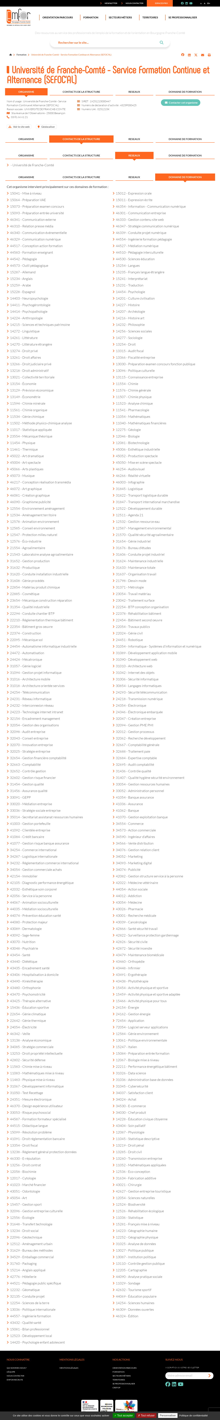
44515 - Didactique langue (27, 1125)
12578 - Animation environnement (33, 521)
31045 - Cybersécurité (130, 1086)
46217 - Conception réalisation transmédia (39, 482)
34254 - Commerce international (32, 850)
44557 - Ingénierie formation (29, 1316)
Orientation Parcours (57, 17)
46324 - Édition (125, 1316)
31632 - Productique (23, 567)
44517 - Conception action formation (35, 246)
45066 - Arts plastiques (25, 469)
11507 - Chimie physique (132, 397)
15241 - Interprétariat (130, 279)
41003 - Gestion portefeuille (28, 823)
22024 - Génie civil (128, 633)
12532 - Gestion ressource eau (136, 521)
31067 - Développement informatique (35, 1086)
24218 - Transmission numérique (138, 699)
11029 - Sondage (126, 1283)
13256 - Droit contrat (24, 1165)
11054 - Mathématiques (131, 416)
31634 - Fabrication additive (134, 1178)
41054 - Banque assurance (133, 797)
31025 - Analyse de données (134, 1244)
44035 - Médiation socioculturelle (32, 909)
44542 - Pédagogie (22, 259)
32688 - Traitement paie (131, 751)
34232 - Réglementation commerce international (43, 863)
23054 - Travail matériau (132, 594)
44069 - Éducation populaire (135, 1296)
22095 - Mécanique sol (25, 640)
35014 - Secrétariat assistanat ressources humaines (45, 817)
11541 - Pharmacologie (131, 410)
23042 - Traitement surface (134, 600)
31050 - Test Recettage (25, 1093)
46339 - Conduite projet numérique (139, 233)
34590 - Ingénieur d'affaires (134, 837)
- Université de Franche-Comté (30, 165)
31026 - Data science (129, 1073)
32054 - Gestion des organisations (33, 725)
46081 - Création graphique (28, 495)
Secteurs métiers (122, 1376)
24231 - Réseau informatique (29, 699)
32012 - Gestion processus (133, 732)
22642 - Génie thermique (26, 1020)
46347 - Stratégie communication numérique (146, 226)
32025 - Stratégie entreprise (28, 751)
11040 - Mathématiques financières (139, 423)
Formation (90, 17)
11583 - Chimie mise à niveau (29, 1066)
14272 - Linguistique (23, 331)
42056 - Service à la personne (29, 896)
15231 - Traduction (128, 285)
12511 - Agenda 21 (128, 515)
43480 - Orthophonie (24, 988)
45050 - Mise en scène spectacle (137, 462)
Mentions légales (69, 1368)
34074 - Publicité (126, 869)
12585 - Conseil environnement (31, 528)
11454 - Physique (21, 443)
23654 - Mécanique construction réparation (39, 600)
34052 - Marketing (128, 856)
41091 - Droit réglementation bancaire (36, 1139)
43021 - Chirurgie (127, 1185)
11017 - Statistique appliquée (29, 430)
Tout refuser (146, 1415)
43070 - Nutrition (21, 942)
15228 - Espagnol (21, 292)
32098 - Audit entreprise (26, 732)
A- (201, 3)
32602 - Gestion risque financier (31, 778)
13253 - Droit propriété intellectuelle (35, 1053)
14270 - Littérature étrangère (29, 344)
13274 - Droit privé (22, 351)
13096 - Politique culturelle (134, 370)
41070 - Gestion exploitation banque (140, 817)
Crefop (116, 1387)
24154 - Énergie (126, 1007)
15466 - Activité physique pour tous (140, 1001)
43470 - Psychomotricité (26, 994)
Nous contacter (132, 3)
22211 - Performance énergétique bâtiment (145, 1066)
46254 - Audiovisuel (129, 469)
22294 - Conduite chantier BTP (30, 613)
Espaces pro (159, 3)
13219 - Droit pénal (128, 1145)
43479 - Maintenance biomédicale (138, 955)
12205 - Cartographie (130, 1270)
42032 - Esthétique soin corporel (32, 889)
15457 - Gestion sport (24, 1204)
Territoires (149, 17)
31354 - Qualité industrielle (28, 607)
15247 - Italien (125, 1047)
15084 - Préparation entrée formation (141, 1053)
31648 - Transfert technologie (29, 1224)
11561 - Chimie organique (27, 410)
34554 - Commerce (128, 823)
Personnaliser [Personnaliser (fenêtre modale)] (168, 1415)
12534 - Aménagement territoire (31, 515)
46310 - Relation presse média (30, 226)
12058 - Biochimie (21, 1171)
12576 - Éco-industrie (24, 541)
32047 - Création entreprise (134, 718)
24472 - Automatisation (25, 653)
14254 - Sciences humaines (133, 1303)
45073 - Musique (21, 475)
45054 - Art (17, 1198)
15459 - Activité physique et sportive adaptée (146, 994)
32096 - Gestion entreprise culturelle (35, 1211)
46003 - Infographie (128, 482)
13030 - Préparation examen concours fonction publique (154, 364)
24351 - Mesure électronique (29, 1099)
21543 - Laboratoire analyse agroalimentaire (40, 554)
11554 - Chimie (125, 384)
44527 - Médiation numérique (135, 246)
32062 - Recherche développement (139, 738)
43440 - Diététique (22, 961)
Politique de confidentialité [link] (193, 1415)
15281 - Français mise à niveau (136, 1224)
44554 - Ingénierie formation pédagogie (142, 239)
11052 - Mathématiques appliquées (139, 1165)
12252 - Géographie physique (135, 1237)
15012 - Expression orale (132, 193)
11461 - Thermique (22, 449)
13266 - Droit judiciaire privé (29, 364)
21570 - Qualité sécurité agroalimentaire (143, 535)
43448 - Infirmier (126, 968)
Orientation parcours (124, 1368)
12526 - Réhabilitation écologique (138, 1211)
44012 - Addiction (127, 896)
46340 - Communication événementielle (37, 233)
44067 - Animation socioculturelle (32, 902)
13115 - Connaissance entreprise (138, 377)
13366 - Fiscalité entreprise (134, 357)
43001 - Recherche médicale (134, 915)
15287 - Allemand (21, 272)
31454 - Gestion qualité (25, 784)
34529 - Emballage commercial (30, 1257)
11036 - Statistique (128, 1217)
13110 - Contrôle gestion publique (139, 1263)
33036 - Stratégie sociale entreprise (34, 810)
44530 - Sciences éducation (134, 259)
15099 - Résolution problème (29, 1132)
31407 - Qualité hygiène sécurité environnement (148, 778)
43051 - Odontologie (23, 1191)
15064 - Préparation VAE (26, 200)
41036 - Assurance (128, 804)
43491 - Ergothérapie (130, 974)
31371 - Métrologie (128, 587)
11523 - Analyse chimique (133, 403)
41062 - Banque (126, 810)
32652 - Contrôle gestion (26, 771)
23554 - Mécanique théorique (29, 436)
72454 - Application (128, 1020)
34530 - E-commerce (129, 1106)
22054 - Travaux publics (131, 627)
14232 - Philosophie (129, 324)
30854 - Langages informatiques (137, 686)
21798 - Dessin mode (129, 581)
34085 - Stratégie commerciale (30, 1047)
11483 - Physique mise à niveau (31, 1080)
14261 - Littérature (22, 338)
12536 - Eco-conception (131, 1171)
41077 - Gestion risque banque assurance (38, 843)
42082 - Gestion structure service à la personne (148, 876)
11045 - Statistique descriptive (136, 1139)
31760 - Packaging (22, 1263)
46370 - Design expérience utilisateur (35, 1106)
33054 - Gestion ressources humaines (141, 784)
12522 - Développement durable (137, 508)
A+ (208, 3)
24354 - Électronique (129, 705)
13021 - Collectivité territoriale (30, 377)
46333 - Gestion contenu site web (138, 219)
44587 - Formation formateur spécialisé (36, 1119)
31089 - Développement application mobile (145, 653)
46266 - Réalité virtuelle (131, 475)
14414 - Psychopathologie (27, 311)
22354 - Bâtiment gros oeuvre (30, 627)
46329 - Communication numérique (34, 239)
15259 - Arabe (19, 285)
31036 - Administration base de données (143, 1080)
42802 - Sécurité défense (26, 1060)
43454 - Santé (18, 955)
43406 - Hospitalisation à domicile (33, 974)
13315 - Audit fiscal (128, 351)
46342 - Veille (18, 1034)
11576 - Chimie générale (132, 390)
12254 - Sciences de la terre (28, 1303)
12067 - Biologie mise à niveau (136, 1060)
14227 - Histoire (126, 305)
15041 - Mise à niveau (24, 193)
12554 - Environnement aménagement (36, 508)
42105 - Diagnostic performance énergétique (40, 883)
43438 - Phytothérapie (130, 981)
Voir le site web (19, 126)
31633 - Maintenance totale (134, 567)
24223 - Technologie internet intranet (35, 712)
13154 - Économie (21, 384)
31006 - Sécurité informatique (135, 679)
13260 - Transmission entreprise (137, 1158)
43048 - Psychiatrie (22, 948)
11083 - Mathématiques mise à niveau (35, 1073)
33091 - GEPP (19, 797)
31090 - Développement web (135, 659)
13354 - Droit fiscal (22, 1145)
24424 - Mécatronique (24, 659)
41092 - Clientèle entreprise (28, 830)
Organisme (26, 91)
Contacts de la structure (81, 91)
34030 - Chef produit (129, 1112)
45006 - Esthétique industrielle (136, 449)
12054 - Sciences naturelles (134, 1198)
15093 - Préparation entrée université (35, 213)
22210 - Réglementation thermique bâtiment (40, 620)
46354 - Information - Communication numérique (149, 206)
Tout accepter (123, 1415)
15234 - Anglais (20, 279)
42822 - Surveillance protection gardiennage (146, 935)
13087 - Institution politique (134, 1257)
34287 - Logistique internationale (32, 856)
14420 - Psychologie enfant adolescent (36, 1342)
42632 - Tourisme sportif (132, 1290)
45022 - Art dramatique (25, 456)
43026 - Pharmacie (128, 909)
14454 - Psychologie (129, 292)
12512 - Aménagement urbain (29, 1244)
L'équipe (11, 1372)
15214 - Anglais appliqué (26, 1270)
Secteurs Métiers (119, 17)
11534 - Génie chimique (25, 416)
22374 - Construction (24, 633)
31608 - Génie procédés (25, 581)
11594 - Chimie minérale (26, 403)
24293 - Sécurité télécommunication (140, 692)
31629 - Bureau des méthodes (30, 1250)
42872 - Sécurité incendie (132, 948)
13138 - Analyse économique (29, 1040)
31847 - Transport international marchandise (146, 502)
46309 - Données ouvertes (133, 1309)
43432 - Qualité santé (24, 1322)
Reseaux (134, 91)
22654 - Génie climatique (26, 1014)
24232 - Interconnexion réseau (30, 705)
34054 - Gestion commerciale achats (34, 869)
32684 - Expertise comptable (135, 758)
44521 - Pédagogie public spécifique (34, 1283)
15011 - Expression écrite (132, 200)
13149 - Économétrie (23, 397)
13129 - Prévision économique (30, 390)
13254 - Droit (124, 344)
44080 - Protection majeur (27, 922)
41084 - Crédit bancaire (25, 837)
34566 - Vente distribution (133, 843)
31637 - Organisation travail (134, 574)
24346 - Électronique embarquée (138, 712)
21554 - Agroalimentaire (26, 548)
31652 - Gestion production (28, 561)
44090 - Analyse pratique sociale (137, 1277)
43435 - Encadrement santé (28, 968)
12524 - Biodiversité (129, 1204)
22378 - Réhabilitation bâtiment (137, 613)
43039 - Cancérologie (130, 922)
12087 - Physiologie (128, 1132)
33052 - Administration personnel (138, 791)
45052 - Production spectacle (135, 456)
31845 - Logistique (128, 489)
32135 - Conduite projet (26, 1296)
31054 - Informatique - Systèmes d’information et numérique (157, 646)
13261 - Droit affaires (24, 357)
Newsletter (108, 3)
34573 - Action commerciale (134, 830)
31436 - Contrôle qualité (132, 771)
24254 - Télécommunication (28, 692)
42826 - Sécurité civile (130, 942)
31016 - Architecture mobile (28, 679)
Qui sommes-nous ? (17, 1368)
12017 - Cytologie (21, 1178)
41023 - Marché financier (26, 1185)
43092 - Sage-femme (23, 935)
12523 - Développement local (29, 1336)
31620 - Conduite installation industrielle (37, 574)
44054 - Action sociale (130, 889)
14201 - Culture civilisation (134, 298)
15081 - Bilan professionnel (28, 1329)
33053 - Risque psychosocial (29, 1112)
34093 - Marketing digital (132, 863)
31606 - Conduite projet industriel (139, 554)
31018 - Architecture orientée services (36, 686)
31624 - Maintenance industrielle (138, 561)
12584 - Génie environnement (136, 1034)
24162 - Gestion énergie (131, 1014)
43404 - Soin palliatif (129, 1125)
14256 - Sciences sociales (132, 331)
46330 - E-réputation (23, 1158)
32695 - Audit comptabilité (133, 764)
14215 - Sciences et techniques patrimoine (38, 324)
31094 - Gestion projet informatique (34, 672)
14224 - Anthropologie (25, 318)
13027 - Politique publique (133, 1250)
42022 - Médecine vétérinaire (135, 883)
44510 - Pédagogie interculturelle (138, 252)
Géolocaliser (46, 126)
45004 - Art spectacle (24, 462)
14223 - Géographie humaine (135, 1231)
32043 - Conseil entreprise (27, 738)
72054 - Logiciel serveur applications (140, 1027)
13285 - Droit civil (127, 1152)
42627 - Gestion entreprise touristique (142, 1191)
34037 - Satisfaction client (133, 1093)
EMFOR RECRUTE (15, 1379)
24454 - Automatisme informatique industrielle (42, 646)
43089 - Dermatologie (24, 929)
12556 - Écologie (20, 1217)
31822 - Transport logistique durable (140, 495)
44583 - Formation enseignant (30, 252)
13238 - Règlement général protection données (42, 1152)
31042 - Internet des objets (134, 672)
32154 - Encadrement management (33, 718)
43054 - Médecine (127, 902)
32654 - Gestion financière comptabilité (36, 758)
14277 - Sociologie (127, 338)
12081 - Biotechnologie (131, 443)
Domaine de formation (185, 91)
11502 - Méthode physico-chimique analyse (39, 423)
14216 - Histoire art (128, 318)
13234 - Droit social (23, 1231)
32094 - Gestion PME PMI (133, 725)
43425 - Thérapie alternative (29, 1001)
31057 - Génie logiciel (24, 666)
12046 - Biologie (126, 436)
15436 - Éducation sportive (28, 1007)
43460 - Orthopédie (129, 961)
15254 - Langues (126, 265)
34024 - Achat (124, 1099)
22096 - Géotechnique (24, 1237)
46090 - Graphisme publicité (29, 502)
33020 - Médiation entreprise (29, 804)
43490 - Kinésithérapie (25, 981)
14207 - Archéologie (129, 311)
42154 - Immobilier (22, 876)
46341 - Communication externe (31, 219)
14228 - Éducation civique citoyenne (140, 1119)
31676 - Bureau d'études (132, 548)
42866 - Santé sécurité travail (135, 929)
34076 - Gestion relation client (136, 850)
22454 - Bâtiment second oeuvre (137, 620)
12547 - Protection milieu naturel (32, 535)
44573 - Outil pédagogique (27, 265)
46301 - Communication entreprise (139, 213)
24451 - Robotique (128, 640)
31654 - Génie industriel (132, 541)
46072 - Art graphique (24, 489)
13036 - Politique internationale (31, 1309)
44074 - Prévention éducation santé (34, 915)
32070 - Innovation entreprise (30, 745)
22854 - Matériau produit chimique (33, 587)
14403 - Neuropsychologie (27, 298)
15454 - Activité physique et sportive (140, 988)
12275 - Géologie (127, 430)
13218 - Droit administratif (28, 370)
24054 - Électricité (22, 1027)
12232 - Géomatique (23, 1290)
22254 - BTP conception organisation (141, 607)
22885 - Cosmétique (23, 594)
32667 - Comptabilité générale (136, 745)
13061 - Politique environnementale (140, 1040)
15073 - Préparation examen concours (35, 206)
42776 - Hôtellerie (21, 1277)
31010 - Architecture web (132, 666)
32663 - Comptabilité (24, 764)
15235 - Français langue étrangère (138, 272)
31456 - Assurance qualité (27, 791)
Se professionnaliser (182, 17)
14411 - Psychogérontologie (28, 305)
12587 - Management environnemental (142, 528)
